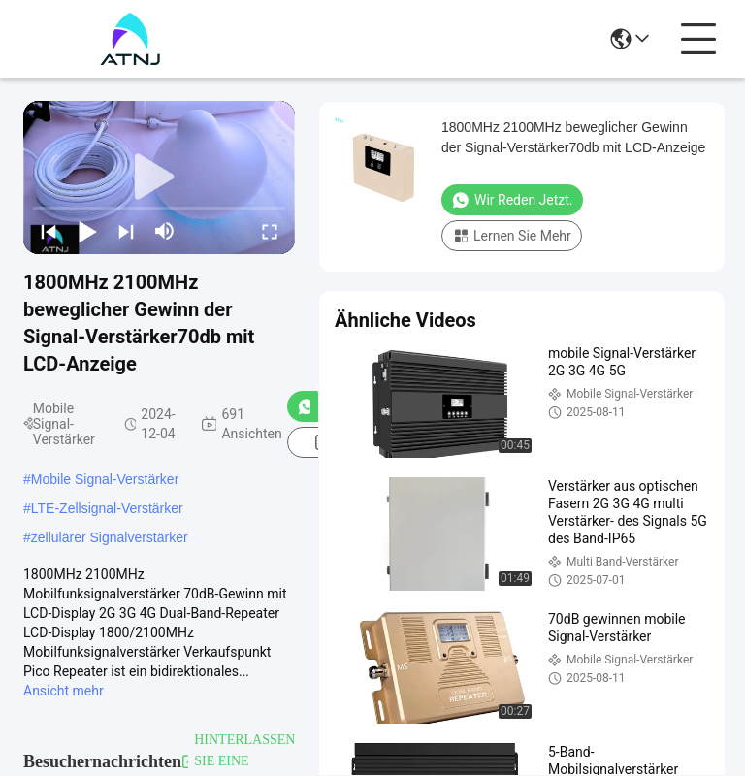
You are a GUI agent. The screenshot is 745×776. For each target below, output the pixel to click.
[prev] (48, 230)
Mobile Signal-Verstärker (105, 479)
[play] (159, 177)
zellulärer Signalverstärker (109, 537)
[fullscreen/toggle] (269, 230)
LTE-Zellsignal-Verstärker (107, 508)
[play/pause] (87, 230)
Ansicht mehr (63, 690)
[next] (126, 230)
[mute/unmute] (165, 230)
